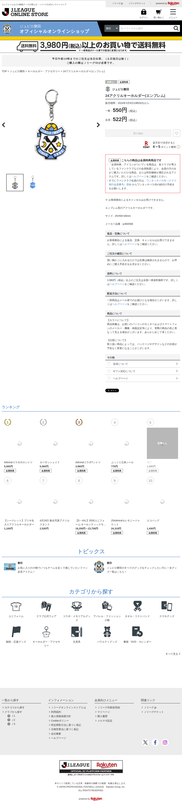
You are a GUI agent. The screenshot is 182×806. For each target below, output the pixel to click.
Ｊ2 (13, 720)
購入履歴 (102, 716)
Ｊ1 (13, 715)
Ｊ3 (13, 723)
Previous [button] (3, 124)
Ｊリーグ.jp (117, 3)
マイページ (103, 711)
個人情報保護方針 (61, 716)
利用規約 (56, 711)
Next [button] (98, 124)
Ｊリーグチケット (136, 3)
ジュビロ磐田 (17, 71)
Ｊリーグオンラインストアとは (68, 707)
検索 (176, 28)
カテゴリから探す (15, 707)
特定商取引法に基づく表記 (66, 725)
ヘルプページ (138, 176)
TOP (4, 71)
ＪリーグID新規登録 (108, 707)
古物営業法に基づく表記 (65, 729)
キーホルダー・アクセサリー (44, 71)
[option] (50, 124)
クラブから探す (13, 711)
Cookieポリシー (60, 720)
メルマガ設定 (104, 720)
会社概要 (56, 733)
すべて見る (172, 653)
